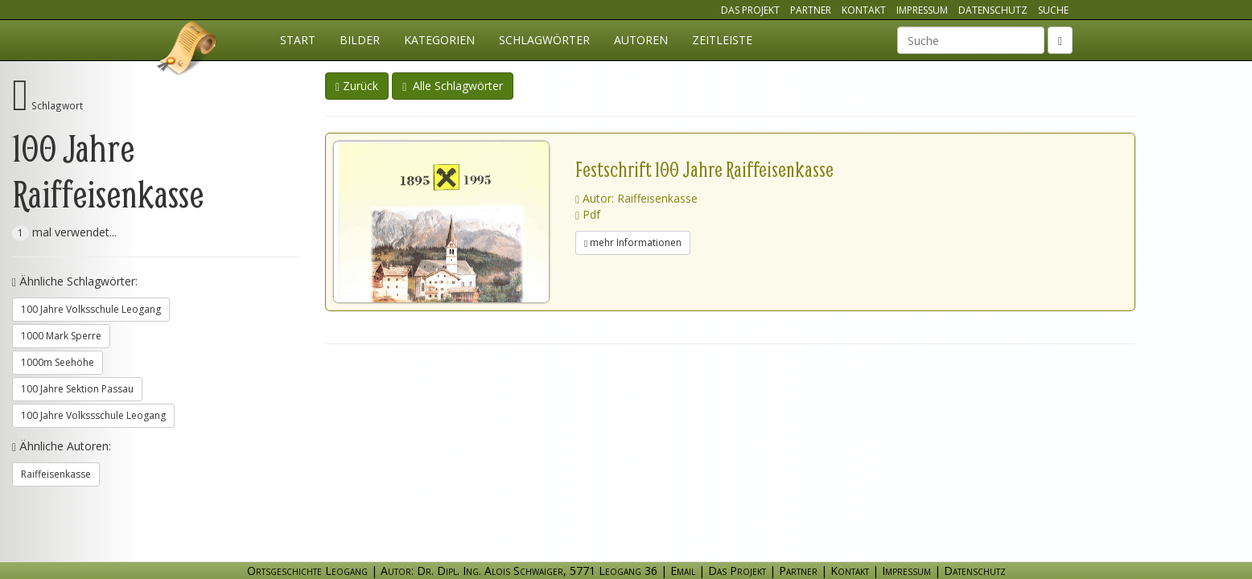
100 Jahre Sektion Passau (77, 389)
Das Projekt (750, 10)
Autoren (641, 39)
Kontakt (864, 10)
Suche (1053, 10)
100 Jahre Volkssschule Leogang (93, 415)
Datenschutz (993, 10)
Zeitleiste (722, 39)
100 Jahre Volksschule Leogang (91, 309)
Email (682, 570)
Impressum (922, 10)
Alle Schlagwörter (452, 85)
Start (297, 39)
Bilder (360, 39)
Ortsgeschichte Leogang (187, 50)
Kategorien (439, 39)
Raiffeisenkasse (56, 474)
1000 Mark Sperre (61, 336)
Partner (810, 10)
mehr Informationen (633, 242)
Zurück (357, 85)
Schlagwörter (544, 39)
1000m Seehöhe (57, 362)
